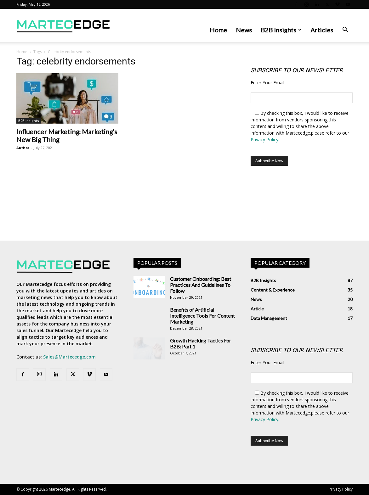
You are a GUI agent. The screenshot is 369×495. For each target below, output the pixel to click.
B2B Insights (281, 30)
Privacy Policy (341, 489)
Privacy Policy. (265, 139)
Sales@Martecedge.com (69, 357)
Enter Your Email (267, 83)
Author (22, 147)
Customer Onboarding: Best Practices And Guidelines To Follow (200, 285)
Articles (321, 30)
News (244, 30)
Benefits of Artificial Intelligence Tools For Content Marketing (202, 316)
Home (218, 30)
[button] (345, 30)
